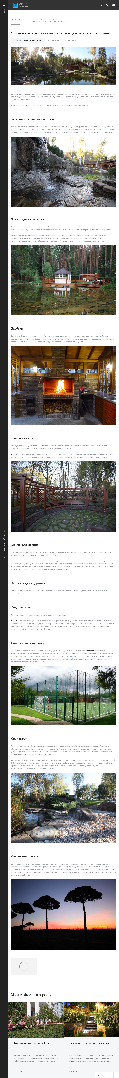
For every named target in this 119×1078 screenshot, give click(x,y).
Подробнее (19, 1071)
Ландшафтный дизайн (32, 40)
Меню (4, 8)
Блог (26, 19)
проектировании (88, 651)
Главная (15, 19)
